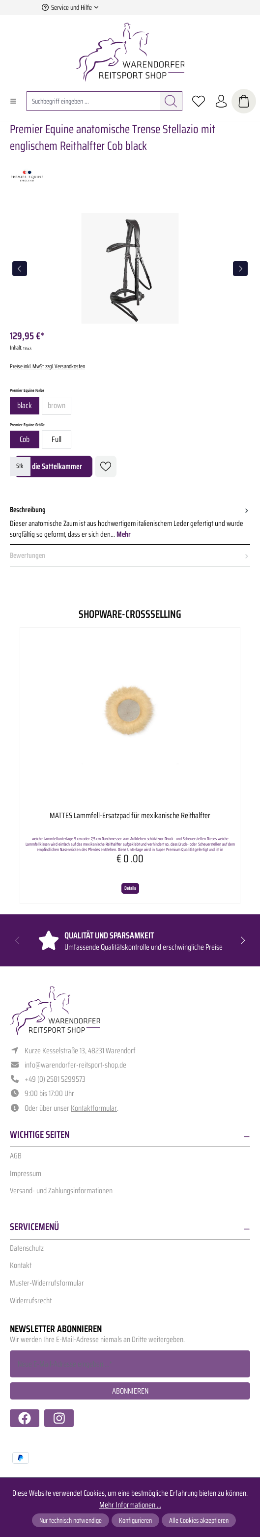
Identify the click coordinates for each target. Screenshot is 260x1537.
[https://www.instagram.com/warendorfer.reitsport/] (59, 1418)
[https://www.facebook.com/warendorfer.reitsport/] (24, 1418)
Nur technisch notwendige (70, 1520)
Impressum (25, 1173)
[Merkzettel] (198, 101)
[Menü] (13, 101)
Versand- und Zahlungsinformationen (61, 1190)
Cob (24, 439)
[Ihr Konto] (221, 101)
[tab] (130, 522)
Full (56, 439)
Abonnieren (130, 1391)
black (24, 405)
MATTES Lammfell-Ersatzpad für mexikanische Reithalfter (130, 816)
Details (130, 888)
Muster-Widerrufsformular (47, 1283)
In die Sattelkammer (53, 466)
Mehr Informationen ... (130, 1505)
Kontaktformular (94, 1108)
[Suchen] (171, 101)
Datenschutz (27, 1248)
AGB (16, 1156)
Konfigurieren (135, 1520)
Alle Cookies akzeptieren (199, 1520)
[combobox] (93, 101)
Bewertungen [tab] (130, 555)
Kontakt (20, 1265)
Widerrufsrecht (31, 1300)
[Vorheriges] (19, 268)
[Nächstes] (240, 268)
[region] (130, 268)
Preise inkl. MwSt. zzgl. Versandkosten (47, 366)
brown (59, 406)
